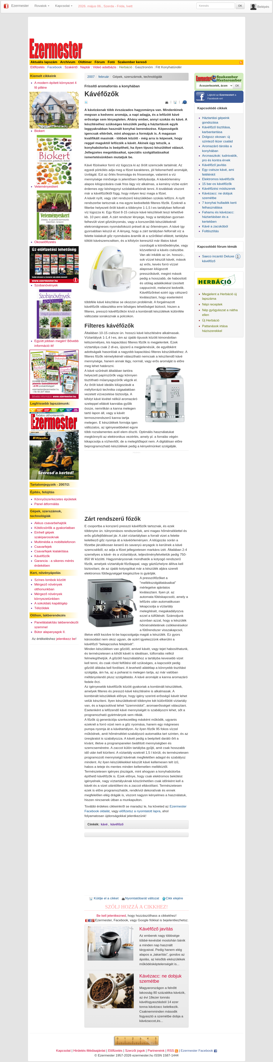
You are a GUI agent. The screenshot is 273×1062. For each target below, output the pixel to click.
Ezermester (20, 6)
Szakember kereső (132, 62)
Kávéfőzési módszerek (218, 188)
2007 (91, 77)
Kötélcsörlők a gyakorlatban (54, 528)
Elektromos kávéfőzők (218, 179)
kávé (104, 824)
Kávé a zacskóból (215, 226)
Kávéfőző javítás (214, 165)
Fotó (111, 62)
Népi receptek (212, 304)
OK (240, 5)
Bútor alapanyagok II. (50, 632)
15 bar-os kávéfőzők (217, 184)
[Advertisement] (136, 27)
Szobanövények (46, 285)
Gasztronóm (144, 67)
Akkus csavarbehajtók (50, 523)
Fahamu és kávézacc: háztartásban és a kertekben (218, 217)
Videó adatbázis (104, 67)
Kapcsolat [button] (63, 6)
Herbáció (125, 67)
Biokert (39, 131)
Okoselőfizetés (45, 242)
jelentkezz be (65, 639)
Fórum (99, 62)
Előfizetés (37, 67)
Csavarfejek (43, 547)
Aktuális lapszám (43, 62)
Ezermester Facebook (199, 1050)
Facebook (54, 67)
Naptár (85, 67)
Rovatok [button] (41, 6)
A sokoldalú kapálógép (50, 603)
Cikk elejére (172, 898)
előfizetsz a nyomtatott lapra (139, 811)
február (103, 77)
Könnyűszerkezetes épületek (55, 499)
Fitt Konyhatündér (169, 67)
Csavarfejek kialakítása (51, 551)
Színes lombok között (50, 580)
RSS (172, 1050)
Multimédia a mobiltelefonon (54, 542)
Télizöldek (41, 608)
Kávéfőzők (42, 556)
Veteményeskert (46, 186)
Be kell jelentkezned (111, 915)
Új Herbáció (210, 320)
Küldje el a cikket (103, 898)
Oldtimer (85, 62)
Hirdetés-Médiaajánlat (89, 1050)
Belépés (263, 7)
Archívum (67, 62)
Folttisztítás (210, 231)
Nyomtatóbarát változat (140, 898)
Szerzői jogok (135, 1050)
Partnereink (156, 1050)
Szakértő (71, 67)
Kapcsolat (63, 1050)
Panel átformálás (46, 504)
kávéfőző (116, 824)
